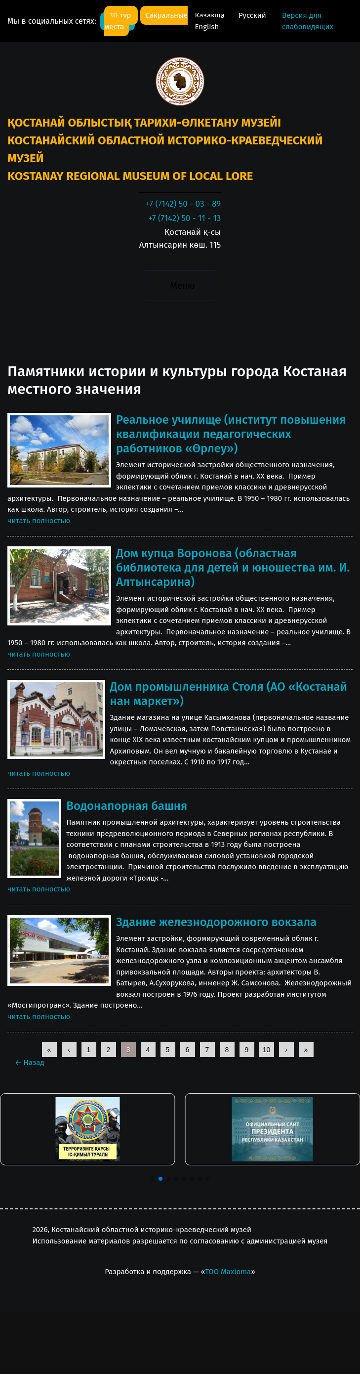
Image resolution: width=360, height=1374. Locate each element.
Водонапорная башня (126, 806)
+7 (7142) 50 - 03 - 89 (183, 204)
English (207, 26)
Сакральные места (146, 21)
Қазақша (210, 15)
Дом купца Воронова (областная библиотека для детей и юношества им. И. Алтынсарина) (233, 567)
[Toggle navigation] (180, 285)
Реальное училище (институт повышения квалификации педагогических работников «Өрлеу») (231, 434)
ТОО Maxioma (228, 1271)
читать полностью (38, 520)
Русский (252, 15)
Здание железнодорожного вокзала (216, 922)
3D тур (121, 15)
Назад (29, 1062)
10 (267, 1050)
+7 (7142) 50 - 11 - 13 (184, 218)
